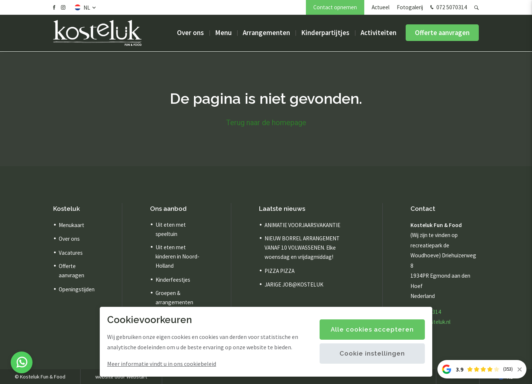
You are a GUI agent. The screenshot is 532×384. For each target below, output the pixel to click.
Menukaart (71, 225)
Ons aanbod (168, 208)
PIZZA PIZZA (279, 270)
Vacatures (71, 252)
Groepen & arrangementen (174, 297)
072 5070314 (448, 7)
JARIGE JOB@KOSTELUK (294, 284)
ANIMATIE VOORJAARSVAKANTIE (302, 225)
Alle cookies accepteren (372, 329)
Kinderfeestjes (173, 279)
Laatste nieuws (282, 208)
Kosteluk (66, 208)
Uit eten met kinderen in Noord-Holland (178, 256)
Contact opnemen (335, 7)
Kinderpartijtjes (325, 33)
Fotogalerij (410, 7)
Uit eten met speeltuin (171, 229)
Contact (422, 208)
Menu (223, 33)
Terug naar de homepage (266, 122)
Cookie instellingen (372, 353)
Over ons (190, 33)
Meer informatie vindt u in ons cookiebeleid (161, 363)
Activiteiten (378, 33)
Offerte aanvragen (442, 33)
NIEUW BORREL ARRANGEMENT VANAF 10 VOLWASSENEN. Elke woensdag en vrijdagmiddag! (302, 247)
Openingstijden (77, 289)
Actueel (380, 7)
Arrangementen (266, 33)
